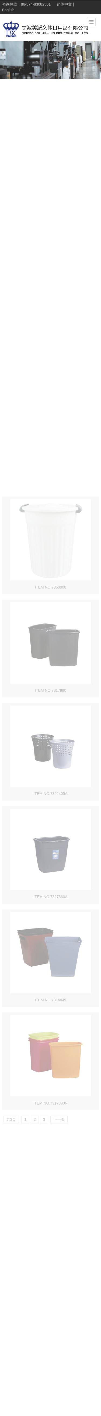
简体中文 (64, 4)
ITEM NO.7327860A (50, 1022)
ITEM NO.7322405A (50, 919)
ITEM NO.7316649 (50, 1125)
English (8, 10)
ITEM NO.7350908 (50, 713)
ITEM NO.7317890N (50, 1229)
